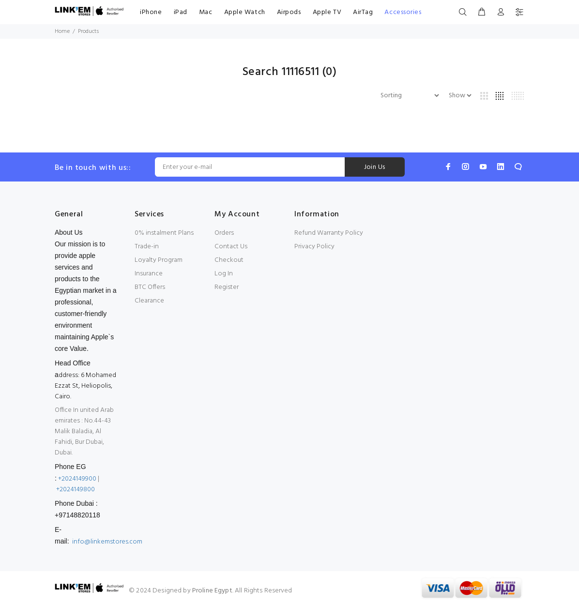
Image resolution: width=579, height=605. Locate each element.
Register (226, 287)
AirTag (363, 12)
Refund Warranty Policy (328, 233)
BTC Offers (150, 287)
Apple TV (327, 12)
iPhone (151, 12)
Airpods (289, 12)
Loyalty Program (159, 260)
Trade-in (147, 246)
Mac (206, 12)
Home (62, 31)
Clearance (149, 300)
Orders (224, 233)
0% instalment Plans (164, 233)
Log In (223, 273)
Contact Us (230, 246)
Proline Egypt (212, 590)
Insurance (149, 273)
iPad (180, 12)
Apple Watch (244, 12)
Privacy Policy (314, 246)
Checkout (229, 260)
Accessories (402, 12)
